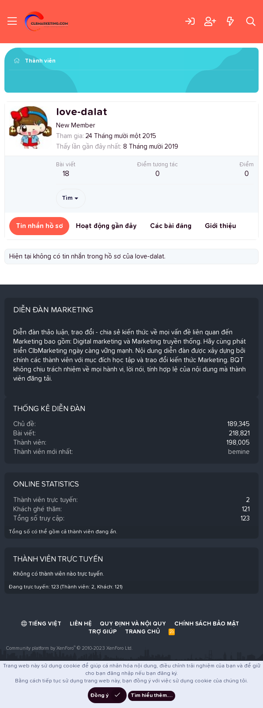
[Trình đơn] (12, 21)
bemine (239, 452)
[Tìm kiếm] (250, 21)
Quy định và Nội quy (133, 624)
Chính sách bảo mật (206, 624)
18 (66, 174)
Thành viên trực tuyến (58, 559)
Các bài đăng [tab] (171, 226)
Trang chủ (142, 632)
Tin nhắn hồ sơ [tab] (39, 226)
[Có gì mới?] (230, 21)
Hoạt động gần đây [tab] (106, 226)
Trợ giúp (102, 632)
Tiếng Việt (41, 624)
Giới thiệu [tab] (220, 226)
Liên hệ (81, 624)
